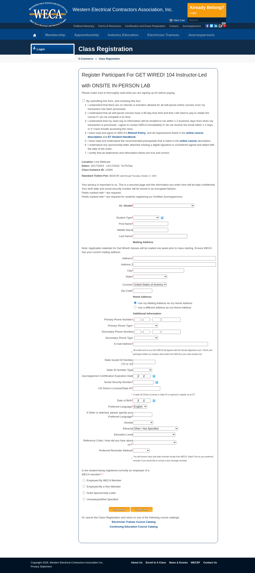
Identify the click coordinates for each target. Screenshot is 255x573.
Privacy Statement (41, 566)
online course (188, 140)
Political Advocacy (84, 26)
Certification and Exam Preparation (145, 26)
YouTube (224, 26)
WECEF (195, 562)
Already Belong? (206, 10)
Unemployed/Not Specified (102, 499)
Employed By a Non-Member (104, 486)
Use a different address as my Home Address (164, 307)
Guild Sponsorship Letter (101, 492)
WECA (48, 14)
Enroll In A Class (156, 562)
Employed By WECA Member (104, 480)
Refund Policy (137, 132)
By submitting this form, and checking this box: (113, 100)
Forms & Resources (109, 26)
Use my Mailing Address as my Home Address (165, 303)
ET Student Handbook (122, 136)
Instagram (220, 26)
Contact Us (210, 562)
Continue (119, 509)
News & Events (178, 562)
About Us (137, 562)
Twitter (211, 26)
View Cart (177, 20)
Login (41, 49)
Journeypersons (191, 26)
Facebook (207, 26)
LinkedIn (216, 26)
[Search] (202, 20)
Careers (173, 26)
